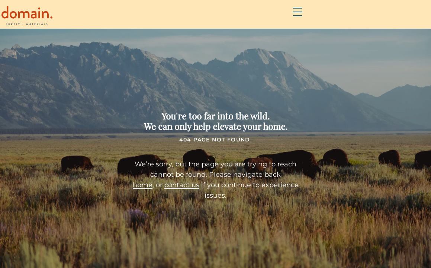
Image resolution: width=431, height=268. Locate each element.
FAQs (263, 19)
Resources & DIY (312, 19)
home (131, 188)
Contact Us (372, 19)
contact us (169, 188)
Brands (229, 19)
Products (187, 19)
